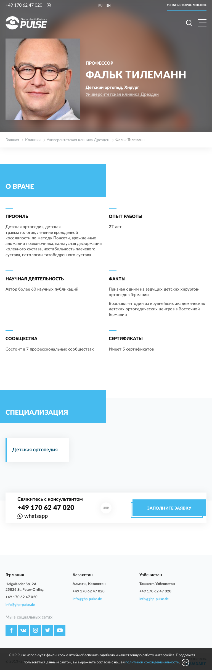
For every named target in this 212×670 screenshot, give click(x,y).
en (109, 5)
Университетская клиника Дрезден (122, 94)
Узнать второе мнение (186, 5)
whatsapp (36, 516)
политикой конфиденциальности (152, 662)
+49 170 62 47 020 (24, 5)
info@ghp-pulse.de (20, 605)
